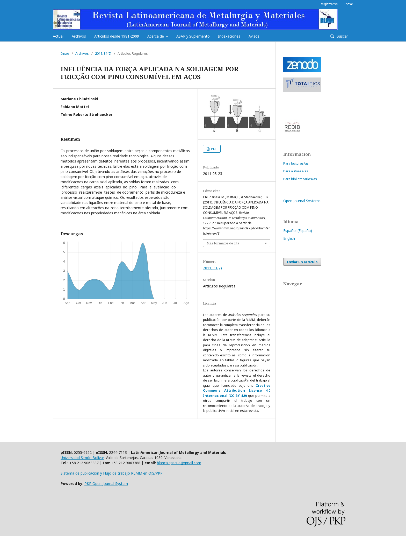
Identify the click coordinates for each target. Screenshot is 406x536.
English (289, 238)
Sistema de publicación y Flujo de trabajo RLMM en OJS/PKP (112, 473)
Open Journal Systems (302, 200)
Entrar (348, 4)
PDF (213, 148)
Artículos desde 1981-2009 (116, 36)
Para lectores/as (296, 163)
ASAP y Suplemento (193, 36)
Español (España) (297, 230)
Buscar (341, 36)
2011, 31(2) (103, 53)
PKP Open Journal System (106, 483)
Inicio (65, 53)
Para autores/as (295, 171)
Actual (58, 36)
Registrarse (329, 4)
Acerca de (156, 36)
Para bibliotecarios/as (300, 179)
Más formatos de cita (223, 243)
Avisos (254, 36)
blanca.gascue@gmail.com (179, 462)
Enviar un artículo (302, 261)
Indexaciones (229, 36)
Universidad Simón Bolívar (82, 457)
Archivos (79, 36)
